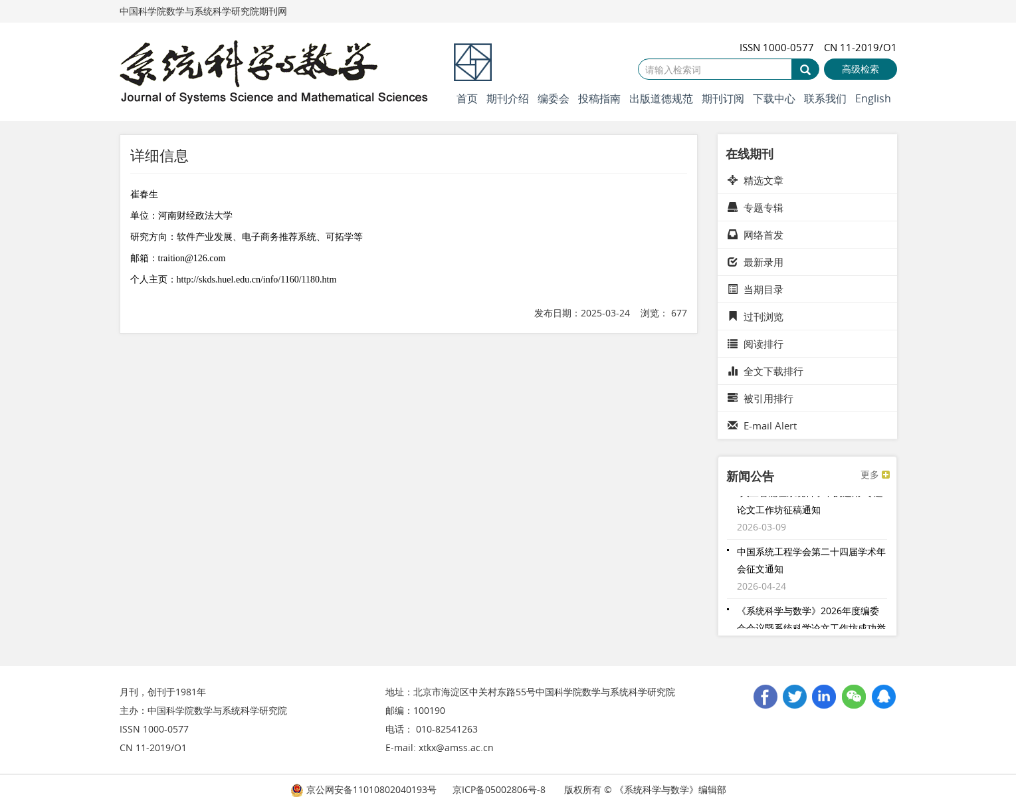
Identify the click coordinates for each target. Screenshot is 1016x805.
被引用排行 (760, 398)
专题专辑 (755, 207)
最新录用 (755, 262)
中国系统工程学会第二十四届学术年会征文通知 (811, 562)
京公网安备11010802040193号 (363, 789)
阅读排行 (755, 343)
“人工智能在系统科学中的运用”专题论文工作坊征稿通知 (810, 503)
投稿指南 (599, 98)
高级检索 (860, 68)
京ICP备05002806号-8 (499, 789)
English (873, 98)
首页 (467, 98)
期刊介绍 (507, 98)
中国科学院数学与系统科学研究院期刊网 (203, 11)
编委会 (553, 98)
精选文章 (755, 180)
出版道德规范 (661, 98)
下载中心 (774, 98)
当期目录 (755, 289)
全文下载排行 (765, 371)
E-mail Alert (762, 425)
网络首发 (755, 234)
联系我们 (825, 98)
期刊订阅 (723, 98)
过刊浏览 (755, 316)
